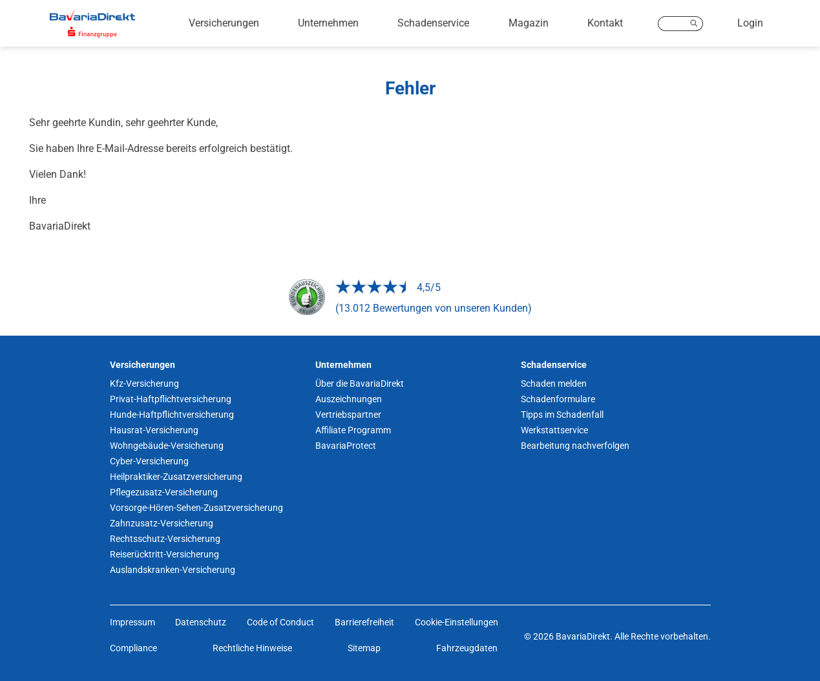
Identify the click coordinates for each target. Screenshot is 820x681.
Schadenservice (433, 23)
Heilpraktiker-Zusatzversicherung (176, 476)
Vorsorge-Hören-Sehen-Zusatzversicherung (196, 508)
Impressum (132, 622)
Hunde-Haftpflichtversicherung (172, 414)
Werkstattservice (554, 430)
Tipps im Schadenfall (562, 414)
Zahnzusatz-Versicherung (161, 523)
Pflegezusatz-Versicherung (164, 492)
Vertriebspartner (348, 414)
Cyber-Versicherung (149, 461)
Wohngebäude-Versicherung (167, 445)
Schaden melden (554, 383)
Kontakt (605, 23)
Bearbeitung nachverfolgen (575, 445)
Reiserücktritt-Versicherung (164, 554)
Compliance (133, 648)
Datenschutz (200, 622)
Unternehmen (328, 23)
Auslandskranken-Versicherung (172, 570)
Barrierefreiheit (364, 622)
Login (750, 23)
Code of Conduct (280, 622)
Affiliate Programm (353, 430)
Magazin (529, 23)
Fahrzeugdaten (467, 648)
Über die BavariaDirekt (359, 383)
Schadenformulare (558, 399)
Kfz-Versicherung (144, 383)
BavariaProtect (345, 445)
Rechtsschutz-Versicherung (165, 539)
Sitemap (364, 648)
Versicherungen (224, 23)
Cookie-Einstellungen (456, 622)
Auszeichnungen (348, 399)
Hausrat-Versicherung (154, 430)
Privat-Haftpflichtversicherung (170, 399)
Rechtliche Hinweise (252, 648)
